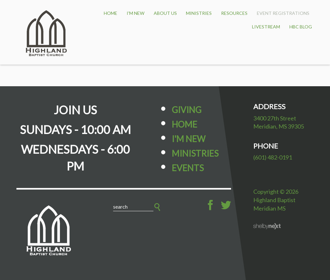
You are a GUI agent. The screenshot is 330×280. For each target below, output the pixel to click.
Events (188, 168)
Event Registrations (283, 13)
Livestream (266, 26)
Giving (186, 110)
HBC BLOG (300, 26)
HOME (110, 13)
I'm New (135, 13)
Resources (234, 13)
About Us (165, 13)
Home (184, 124)
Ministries (199, 13)
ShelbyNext (267, 226)
